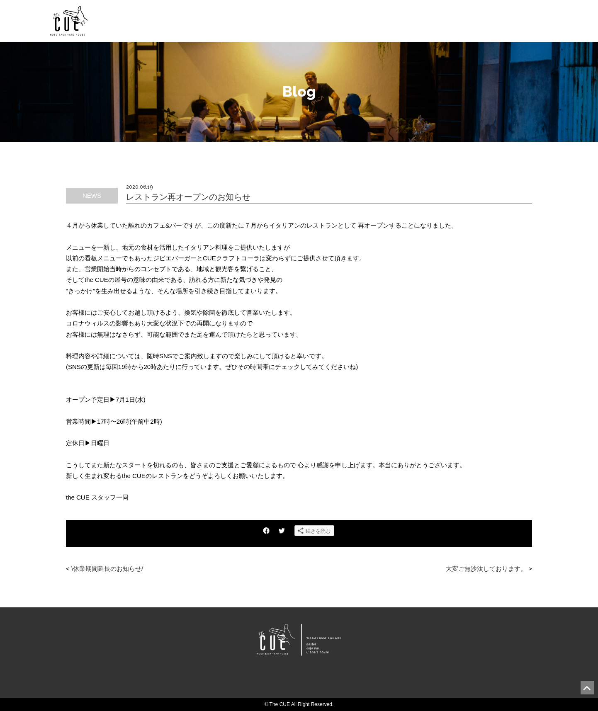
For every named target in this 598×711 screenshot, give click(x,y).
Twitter (299, 680)
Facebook (281, 680)
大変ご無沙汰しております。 (486, 568)
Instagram (316, 680)
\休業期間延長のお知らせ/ (107, 568)
